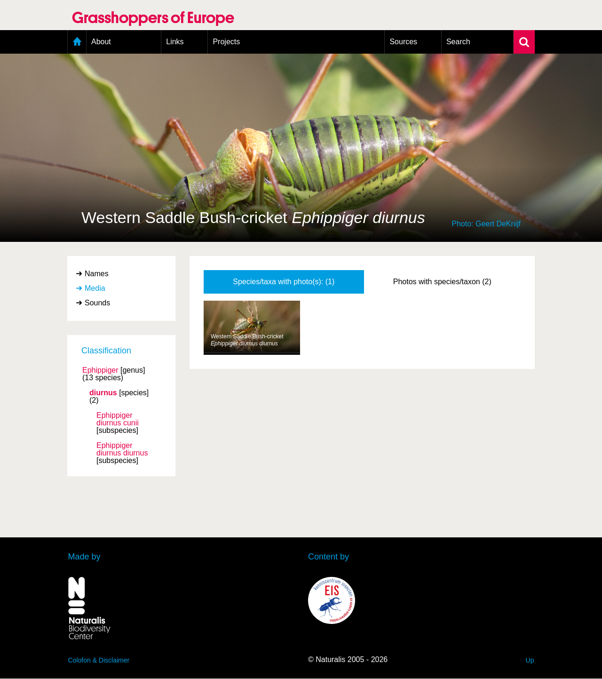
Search (458, 42)
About (101, 42)
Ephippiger (100, 370)
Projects (226, 42)
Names (97, 274)
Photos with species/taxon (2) (442, 282)
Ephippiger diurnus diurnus (122, 449)
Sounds (97, 303)
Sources (403, 42)
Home (77, 42)
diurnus (103, 393)
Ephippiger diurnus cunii (117, 419)
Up (530, 660)
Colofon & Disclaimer (99, 660)
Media (95, 288)
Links (174, 42)
